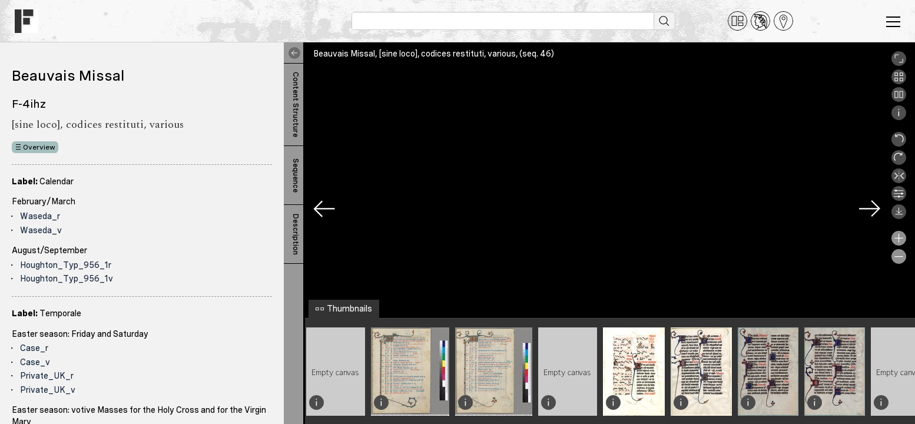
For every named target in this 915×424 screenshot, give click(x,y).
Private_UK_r (47, 375)
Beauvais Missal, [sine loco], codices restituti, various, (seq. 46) (433, 53)
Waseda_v (41, 230)
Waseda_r (40, 216)
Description (295, 234)
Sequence (295, 175)
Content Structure (295, 104)
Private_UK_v (47, 390)
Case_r (34, 348)
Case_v (35, 362)
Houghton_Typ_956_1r (65, 265)
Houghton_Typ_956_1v (66, 278)
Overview (39, 147)
